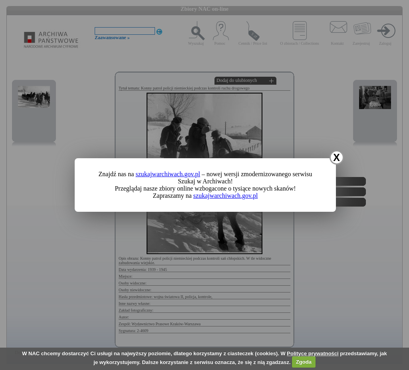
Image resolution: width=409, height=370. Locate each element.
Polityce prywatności (312, 353)
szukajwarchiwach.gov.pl (167, 174)
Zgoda (304, 362)
